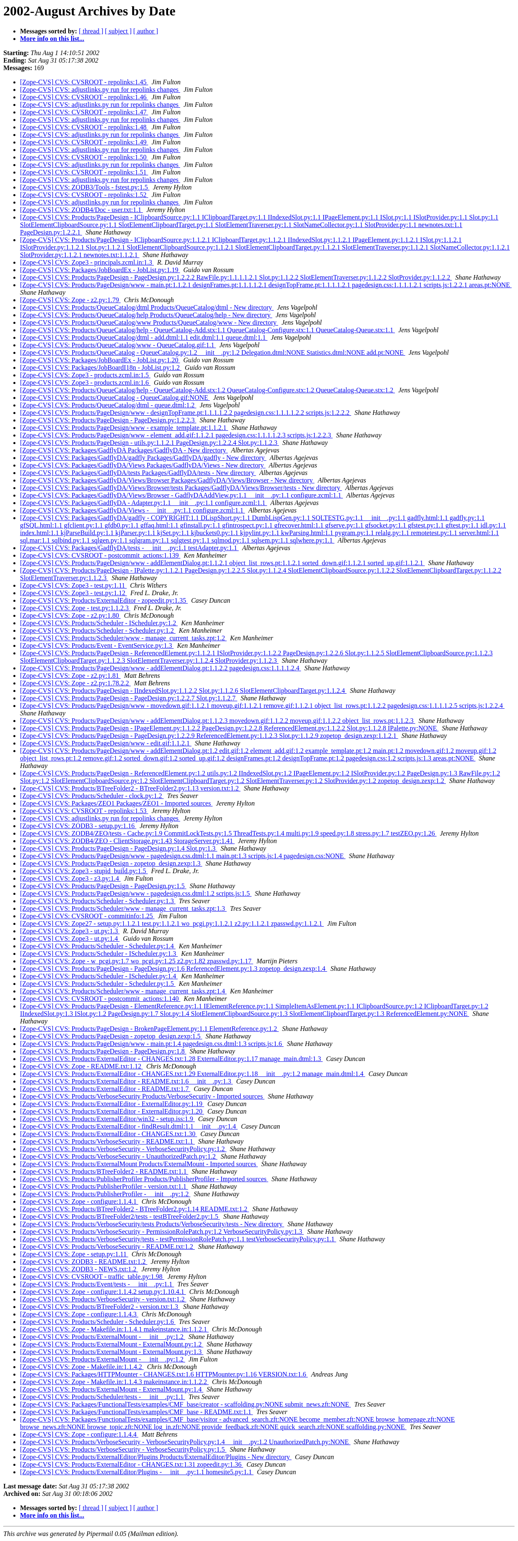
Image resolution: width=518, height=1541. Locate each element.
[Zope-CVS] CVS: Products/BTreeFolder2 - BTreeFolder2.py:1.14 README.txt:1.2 (134, 1209)
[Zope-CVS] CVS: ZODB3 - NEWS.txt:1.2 (79, 1269)
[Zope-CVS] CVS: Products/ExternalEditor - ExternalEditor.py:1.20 (112, 1111)
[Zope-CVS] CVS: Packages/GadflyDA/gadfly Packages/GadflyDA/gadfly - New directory (143, 457)
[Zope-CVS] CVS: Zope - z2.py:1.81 (70, 675)
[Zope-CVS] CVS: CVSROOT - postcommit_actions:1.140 (100, 998)
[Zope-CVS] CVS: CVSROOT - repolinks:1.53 (84, 810)
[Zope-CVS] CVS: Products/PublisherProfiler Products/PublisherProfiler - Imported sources (144, 1178)
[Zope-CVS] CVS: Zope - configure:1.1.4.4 (79, 1434)
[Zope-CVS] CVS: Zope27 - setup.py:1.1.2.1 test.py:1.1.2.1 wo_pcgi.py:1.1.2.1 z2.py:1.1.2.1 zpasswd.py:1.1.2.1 (172, 923)
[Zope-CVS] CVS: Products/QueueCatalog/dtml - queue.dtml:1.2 (108, 405)
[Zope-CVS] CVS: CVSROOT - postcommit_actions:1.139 (100, 555)
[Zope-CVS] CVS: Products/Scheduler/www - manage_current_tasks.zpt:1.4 (123, 991)
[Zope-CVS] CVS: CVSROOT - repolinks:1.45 (84, 82)
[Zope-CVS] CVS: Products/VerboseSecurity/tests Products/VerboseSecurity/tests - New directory (152, 1224)
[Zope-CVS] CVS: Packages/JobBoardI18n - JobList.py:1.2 (100, 367)
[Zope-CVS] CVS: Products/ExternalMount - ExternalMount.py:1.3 (112, 1351)
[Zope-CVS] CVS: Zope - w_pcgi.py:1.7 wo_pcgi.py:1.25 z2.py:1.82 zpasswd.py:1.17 (136, 961)
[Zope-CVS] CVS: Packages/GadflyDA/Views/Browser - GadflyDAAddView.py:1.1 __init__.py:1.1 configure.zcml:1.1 (181, 495)
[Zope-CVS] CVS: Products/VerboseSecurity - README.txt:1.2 (107, 1246)
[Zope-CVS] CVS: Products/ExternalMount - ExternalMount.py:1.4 (112, 1389)
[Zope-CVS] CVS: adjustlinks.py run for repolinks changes (100, 89)
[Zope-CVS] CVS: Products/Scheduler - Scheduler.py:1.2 (98, 630)
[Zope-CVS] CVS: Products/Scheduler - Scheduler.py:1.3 (98, 900)
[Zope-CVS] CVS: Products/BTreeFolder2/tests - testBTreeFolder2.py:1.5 (120, 1216)
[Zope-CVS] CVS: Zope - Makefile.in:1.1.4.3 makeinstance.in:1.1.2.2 (114, 1381)
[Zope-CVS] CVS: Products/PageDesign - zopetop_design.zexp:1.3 (111, 863)
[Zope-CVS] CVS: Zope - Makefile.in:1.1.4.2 (81, 1366)
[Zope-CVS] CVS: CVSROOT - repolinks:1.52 (84, 194)
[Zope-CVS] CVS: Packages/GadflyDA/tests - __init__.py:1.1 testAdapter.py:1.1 (129, 547)
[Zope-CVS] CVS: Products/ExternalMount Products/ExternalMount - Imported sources (139, 1163)
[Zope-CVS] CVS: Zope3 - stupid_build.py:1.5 (84, 870)
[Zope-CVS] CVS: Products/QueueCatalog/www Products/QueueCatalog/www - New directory (149, 322)
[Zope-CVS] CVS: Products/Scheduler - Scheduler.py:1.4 (98, 946)
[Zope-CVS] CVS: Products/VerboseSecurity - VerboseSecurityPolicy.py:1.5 (123, 1449)
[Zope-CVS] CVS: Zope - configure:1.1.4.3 (79, 1314)
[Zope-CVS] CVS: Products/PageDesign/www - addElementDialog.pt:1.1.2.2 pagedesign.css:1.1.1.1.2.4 (160, 668)
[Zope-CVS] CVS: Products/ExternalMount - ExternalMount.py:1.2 (112, 1344)
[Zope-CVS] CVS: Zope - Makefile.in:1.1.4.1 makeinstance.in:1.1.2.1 (114, 1329)
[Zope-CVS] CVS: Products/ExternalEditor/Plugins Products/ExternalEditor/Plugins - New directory (156, 1456)
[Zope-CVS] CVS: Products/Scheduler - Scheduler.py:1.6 (98, 1321)
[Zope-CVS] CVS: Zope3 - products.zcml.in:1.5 (85, 375)
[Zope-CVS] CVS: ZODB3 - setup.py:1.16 (78, 825)
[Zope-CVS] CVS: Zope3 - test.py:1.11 (73, 585)
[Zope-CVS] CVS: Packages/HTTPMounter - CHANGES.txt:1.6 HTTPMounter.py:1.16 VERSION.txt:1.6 (164, 1374)
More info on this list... (52, 38)
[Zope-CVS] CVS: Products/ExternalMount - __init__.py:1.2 (102, 1336)
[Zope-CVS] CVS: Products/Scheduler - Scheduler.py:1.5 (98, 983)
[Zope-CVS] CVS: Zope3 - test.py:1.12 (73, 592)
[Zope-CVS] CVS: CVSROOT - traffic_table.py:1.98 (92, 1276)
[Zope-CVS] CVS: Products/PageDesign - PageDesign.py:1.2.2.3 (108, 420)
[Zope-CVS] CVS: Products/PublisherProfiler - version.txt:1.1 (104, 1186)
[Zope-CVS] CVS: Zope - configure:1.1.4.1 (79, 1201)
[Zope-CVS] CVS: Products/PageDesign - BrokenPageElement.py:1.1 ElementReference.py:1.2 (149, 1028)
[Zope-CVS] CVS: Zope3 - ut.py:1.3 (70, 931)
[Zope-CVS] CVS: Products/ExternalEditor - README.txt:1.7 (105, 1088)
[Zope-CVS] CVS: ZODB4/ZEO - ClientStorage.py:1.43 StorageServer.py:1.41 (127, 840)
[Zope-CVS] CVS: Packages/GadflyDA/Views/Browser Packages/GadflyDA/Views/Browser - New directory (167, 480)
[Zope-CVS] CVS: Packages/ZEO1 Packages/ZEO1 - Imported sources (116, 803)
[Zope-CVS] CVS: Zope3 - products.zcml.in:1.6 (85, 382)
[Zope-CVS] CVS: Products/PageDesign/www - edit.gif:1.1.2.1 (105, 743)
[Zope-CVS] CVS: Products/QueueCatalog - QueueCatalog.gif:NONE (115, 397)
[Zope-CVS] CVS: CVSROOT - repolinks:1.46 (84, 97)
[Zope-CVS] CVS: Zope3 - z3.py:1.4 (70, 878)
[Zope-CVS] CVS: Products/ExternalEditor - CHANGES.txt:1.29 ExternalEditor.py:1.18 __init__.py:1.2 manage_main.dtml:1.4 (192, 1073)
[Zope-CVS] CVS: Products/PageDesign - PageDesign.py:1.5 (103, 885)
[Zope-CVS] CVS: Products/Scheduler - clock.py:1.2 (91, 795)
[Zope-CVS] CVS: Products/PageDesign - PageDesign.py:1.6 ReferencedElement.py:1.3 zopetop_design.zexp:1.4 (173, 968)
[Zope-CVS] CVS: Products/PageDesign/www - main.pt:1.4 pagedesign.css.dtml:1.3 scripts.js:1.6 (152, 1043)
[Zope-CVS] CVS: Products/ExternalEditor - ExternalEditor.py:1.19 (112, 1103)
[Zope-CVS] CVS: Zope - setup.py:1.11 (74, 1254)
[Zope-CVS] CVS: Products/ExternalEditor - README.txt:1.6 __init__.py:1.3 (126, 1081)
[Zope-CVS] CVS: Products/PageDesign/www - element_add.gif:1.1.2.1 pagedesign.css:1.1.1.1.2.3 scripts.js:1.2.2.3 (176, 435)
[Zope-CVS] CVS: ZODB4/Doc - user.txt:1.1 (81, 209)
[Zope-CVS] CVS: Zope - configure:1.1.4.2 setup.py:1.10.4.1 (103, 1291)
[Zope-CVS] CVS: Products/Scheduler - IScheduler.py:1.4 (99, 976)
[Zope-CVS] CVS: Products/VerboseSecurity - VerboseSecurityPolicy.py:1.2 (123, 1148)
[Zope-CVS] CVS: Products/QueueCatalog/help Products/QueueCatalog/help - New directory (146, 314)
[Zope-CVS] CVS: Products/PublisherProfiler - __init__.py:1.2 (105, 1193)
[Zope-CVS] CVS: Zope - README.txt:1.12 (81, 1066)
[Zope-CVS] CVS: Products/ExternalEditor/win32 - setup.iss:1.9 (107, 1118)
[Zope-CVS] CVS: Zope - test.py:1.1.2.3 (75, 607)
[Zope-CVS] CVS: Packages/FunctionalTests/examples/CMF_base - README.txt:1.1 (136, 1411)
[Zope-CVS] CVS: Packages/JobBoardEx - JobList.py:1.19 (100, 269)
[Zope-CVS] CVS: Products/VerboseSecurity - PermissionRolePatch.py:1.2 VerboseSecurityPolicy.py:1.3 (162, 1231)
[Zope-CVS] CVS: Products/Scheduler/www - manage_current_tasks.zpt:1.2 (123, 638)
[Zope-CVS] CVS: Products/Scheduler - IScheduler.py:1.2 (99, 623)
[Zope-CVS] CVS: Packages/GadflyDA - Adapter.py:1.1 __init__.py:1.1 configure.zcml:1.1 (143, 502)
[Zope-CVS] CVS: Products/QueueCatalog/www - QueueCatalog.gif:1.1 (118, 345)
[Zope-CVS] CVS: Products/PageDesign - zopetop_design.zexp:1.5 (111, 1036)
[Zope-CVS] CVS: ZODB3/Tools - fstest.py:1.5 (84, 187)
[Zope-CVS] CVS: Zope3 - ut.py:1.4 (70, 938)
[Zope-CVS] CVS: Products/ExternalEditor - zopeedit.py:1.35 (104, 600)
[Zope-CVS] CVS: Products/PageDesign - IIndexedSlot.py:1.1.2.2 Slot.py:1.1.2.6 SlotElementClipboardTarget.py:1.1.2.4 (183, 690)
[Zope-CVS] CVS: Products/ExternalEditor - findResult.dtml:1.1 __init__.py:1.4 (129, 1126)
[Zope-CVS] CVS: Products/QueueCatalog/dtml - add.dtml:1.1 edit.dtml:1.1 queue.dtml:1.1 (143, 337)
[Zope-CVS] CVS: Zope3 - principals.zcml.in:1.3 (87, 262)
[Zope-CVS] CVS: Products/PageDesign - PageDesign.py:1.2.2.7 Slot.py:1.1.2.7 (128, 698)
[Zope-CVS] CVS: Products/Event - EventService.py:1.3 (97, 645)
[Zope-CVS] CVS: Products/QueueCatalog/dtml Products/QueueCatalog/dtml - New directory (147, 307)
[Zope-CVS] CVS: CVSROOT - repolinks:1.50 (84, 157)
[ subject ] (118, 31)
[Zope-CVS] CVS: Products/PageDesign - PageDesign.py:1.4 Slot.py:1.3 (118, 848)
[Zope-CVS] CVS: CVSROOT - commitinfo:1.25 (87, 916)
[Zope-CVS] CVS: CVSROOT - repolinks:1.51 (84, 172)
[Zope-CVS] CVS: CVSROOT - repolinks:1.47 (84, 112)
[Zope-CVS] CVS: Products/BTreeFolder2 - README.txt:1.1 (104, 1171)
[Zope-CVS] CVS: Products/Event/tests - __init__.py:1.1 (97, 1284)
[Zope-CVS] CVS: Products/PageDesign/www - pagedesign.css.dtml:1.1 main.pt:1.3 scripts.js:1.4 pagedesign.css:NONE (182, 855)
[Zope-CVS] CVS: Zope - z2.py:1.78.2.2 (75, 683)
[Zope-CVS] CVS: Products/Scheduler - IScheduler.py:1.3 (99, 953)
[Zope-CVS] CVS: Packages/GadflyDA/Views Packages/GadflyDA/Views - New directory (143, 465)
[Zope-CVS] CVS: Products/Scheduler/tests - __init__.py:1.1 (102, 1396)
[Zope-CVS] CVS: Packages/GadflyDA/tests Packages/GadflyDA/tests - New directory (138, 472)
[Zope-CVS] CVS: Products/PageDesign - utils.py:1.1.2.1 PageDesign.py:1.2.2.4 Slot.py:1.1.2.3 (149, 442)
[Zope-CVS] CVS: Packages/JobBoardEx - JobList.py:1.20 (100, 360)
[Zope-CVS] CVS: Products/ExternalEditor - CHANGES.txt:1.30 (108, 1133)
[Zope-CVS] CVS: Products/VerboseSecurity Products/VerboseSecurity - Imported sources (142, 1096)
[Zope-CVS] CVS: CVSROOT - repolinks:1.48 (84, 127)
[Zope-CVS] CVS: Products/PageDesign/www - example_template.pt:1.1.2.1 (124, 427)
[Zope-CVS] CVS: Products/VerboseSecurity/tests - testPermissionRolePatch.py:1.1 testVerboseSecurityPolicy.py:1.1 (178, 1239)
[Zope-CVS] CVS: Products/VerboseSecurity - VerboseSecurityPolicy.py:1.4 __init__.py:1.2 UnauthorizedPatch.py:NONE (185, 1441)
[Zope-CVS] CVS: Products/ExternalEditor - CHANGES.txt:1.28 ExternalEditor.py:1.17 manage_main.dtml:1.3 (171, 1058)
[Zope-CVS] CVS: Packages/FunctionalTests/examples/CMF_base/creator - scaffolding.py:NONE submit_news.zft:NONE (185, 1404)
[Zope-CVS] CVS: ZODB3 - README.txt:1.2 (83, 1261)
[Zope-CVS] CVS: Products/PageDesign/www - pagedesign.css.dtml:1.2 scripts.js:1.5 (135, 893)
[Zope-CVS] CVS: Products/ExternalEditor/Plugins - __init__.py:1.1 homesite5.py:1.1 (137, 1471)
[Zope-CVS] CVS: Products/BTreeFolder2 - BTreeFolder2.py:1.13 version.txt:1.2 (130, 788)
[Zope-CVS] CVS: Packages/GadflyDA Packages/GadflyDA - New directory (124, 450)
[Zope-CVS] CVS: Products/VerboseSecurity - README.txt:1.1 (107, 1141)
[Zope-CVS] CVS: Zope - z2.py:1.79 (70, 299)
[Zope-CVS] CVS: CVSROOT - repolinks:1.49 (84, 142)
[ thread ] (91, 31)
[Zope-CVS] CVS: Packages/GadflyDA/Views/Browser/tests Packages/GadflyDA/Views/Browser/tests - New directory (181, 487)
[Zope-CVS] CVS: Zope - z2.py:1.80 (70, 615)
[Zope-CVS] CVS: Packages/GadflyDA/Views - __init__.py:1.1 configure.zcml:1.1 (132, 510)
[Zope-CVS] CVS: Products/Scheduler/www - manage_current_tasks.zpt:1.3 (123, 908)
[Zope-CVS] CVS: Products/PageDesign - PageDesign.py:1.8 (103, 1051)
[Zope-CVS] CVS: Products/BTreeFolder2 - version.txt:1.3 (100, 1306)
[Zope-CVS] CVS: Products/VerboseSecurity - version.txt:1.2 (103, 1299)
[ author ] (145, 31)
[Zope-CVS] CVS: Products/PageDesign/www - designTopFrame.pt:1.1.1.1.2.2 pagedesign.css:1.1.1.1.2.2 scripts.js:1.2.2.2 (185, 412)
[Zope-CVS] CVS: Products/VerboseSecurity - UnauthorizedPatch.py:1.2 (118, 1156)
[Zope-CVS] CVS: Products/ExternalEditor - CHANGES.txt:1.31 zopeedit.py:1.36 (131, 1464)
